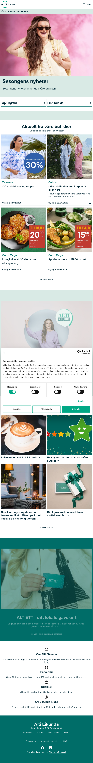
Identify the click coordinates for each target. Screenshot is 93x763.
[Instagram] (50, 749)
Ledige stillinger (53, 732)
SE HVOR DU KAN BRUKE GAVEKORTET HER (46, 634)
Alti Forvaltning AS (57, 752)
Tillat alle (76, 409)
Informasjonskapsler (49, 741)
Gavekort (67, 732)
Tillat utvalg (46, 409)
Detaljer (81, 401)
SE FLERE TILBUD (46, 280)
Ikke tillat (17, 409)
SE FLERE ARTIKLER (46, 527)
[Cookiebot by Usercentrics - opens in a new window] (79, 352)
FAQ (65, 741)
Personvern (31, 741)
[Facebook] (42, 749)
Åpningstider (27, 732)
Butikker (40, 732)
